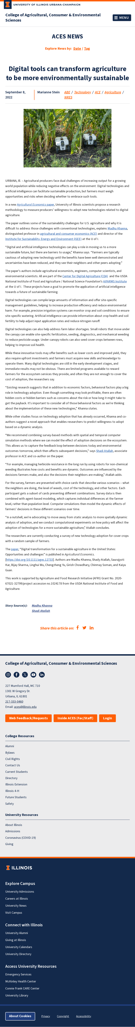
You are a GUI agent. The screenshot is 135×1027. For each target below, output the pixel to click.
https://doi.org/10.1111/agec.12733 (29, 560)
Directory (11, 778)
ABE (67, 92)
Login (107, 718)
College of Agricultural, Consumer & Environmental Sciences (53, 17)
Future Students (16, 797)
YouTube (33, 675)
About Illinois (13, 825)
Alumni (9, 746)
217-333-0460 (14, 701)
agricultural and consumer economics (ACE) (68, 234)
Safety (9, 804)
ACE (98, 92)
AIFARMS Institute (115, 281)
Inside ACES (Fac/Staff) (75, 718)
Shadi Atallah (104, 451)
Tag (87, 48)
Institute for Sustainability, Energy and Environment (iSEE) (43, 239)
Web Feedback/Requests (28, 718)
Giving (9, 844)
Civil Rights (12, 759)
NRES (68, 97)
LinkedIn (42, 675)
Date (77, 48)
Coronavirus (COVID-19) (20, 838)
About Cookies (20, 1016)
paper (35, 204)
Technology (82, 92)
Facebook (16, 675)
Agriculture (113, 92)
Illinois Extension (16, 784)
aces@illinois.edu (25, 707)
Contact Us (12, 765)
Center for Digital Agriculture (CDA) (85, 276)
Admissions (12, 831)
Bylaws (10, 753)
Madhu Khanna (117, 228)
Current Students (16, 772)
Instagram (8, 675)
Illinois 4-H (12, 791)
